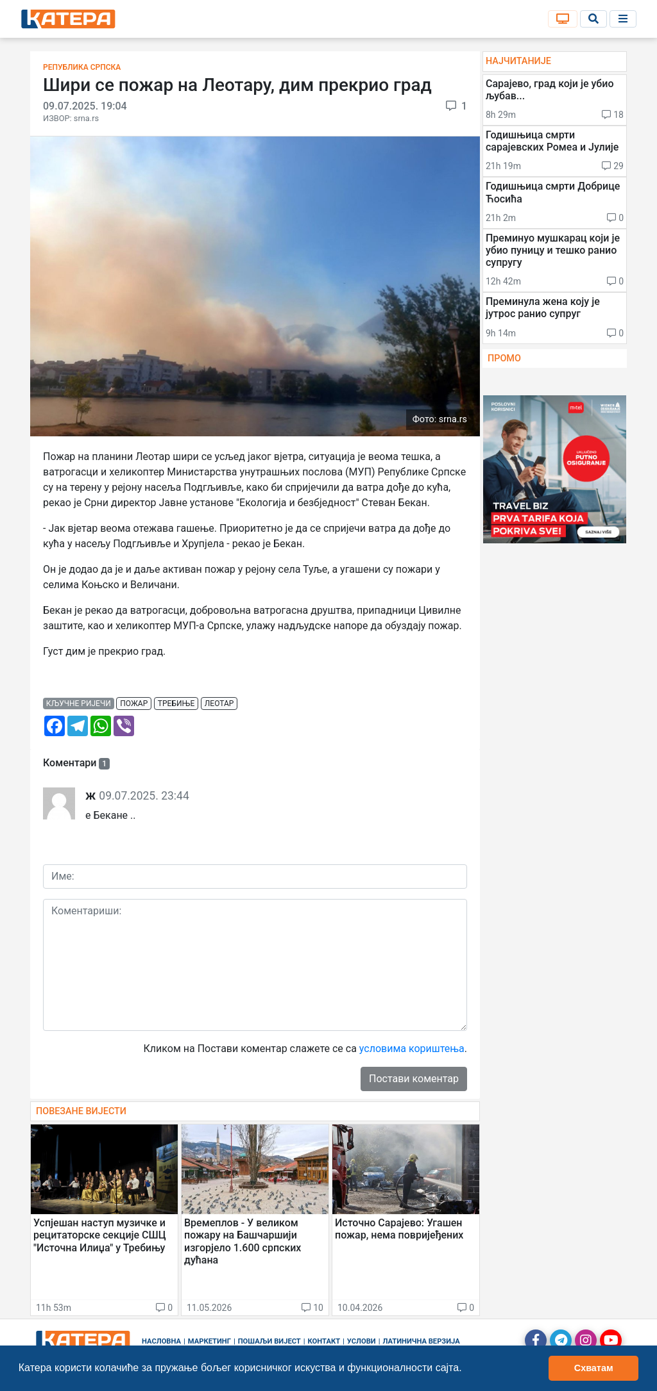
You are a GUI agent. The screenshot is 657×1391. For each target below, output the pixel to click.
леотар (219, 703)
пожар (134, 703)
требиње (176, 703)
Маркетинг (209, 1341)
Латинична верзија (420, 1341)
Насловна (161, 1341)
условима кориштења (412, 1048)
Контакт (324, 1341)
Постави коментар (414, 1079)
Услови (361, 1341)
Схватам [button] (593, 1368)
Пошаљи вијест (269, 1341)
